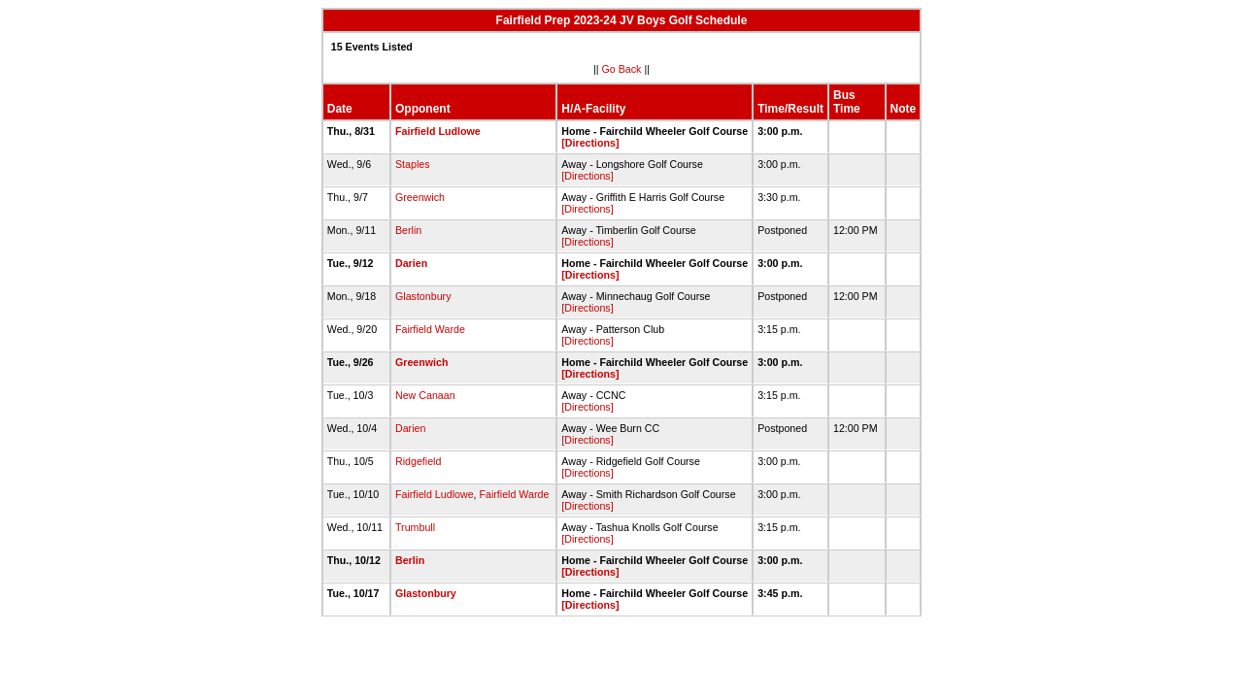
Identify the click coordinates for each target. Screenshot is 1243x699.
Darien (411, 263)
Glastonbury (423, 296)
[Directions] (590, 143)
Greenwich (420, 197)
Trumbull (415, 527)
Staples (412, 164)
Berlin (408, 230)
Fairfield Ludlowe (438, 131)
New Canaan (425, 395)
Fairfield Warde (430, 329)
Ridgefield (418, 461)
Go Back (622, 69)
